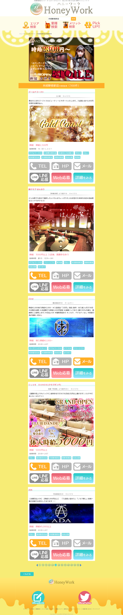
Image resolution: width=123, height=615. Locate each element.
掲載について (59, 609)
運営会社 (66, 609)
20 (49, 565)
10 (43, 565)
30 (62, 565)
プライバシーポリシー (75, 609)
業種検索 (38, 609)
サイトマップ (96, 609)
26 (59, 565)
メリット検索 (45, 609)
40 (68, 565)
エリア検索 (31, 609)
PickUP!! (52, 609)
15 (46, 565)
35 (65, 565)
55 (78, 565)
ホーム (25, 609)
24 (53, 565)
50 (75, 565)
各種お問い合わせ (87, 609)
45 (72, 565)
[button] (32, 63)
